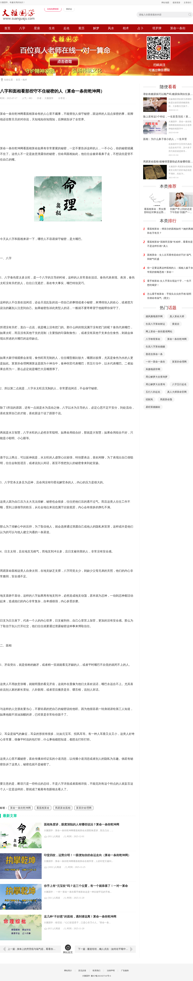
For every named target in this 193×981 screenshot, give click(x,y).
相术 (126, 28)
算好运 (69, 9)
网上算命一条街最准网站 (159, 331)
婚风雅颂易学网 (154, 316)
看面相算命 (43, 807)
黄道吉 (175, 324)
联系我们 (96, 970)
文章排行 (187, 2)
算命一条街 (177, 28)
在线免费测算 (53, 9)
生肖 (52, 28)
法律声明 (111, 970)
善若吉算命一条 (154, 354)
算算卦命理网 (84, 807)
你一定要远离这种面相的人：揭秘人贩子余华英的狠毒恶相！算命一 (170, 270)
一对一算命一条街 (155, 361)
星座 (37, 28)
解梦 (96, 28)
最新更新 (176, 2)
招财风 (149, 399)
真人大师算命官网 (177, 392)
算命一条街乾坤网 (20, 807)
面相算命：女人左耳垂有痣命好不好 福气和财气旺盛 (169, 257)
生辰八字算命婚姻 (155, 346)
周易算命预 (166, 399)
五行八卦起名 (153, 392)
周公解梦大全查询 (155, 384)
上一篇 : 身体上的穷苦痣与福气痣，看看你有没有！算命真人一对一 (32, 949)
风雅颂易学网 (153, 369)
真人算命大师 (177, 316)
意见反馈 (82, 970)
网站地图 (165, 2)
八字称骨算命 (153, 339)
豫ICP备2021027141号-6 (101, 976)
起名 (67, 28)
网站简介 (68, 970)
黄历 (81, 28)
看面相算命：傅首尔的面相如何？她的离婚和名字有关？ (170, 231)
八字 (22, 28)
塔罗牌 (156, 28)
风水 (111, 28)
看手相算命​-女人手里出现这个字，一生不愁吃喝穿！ (169, 283)
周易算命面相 (62, 807)
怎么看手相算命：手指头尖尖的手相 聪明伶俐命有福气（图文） (169, 296)
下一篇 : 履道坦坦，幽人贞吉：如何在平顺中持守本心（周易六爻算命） (107, 949)
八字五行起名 (179, 384)
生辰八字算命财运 (155, 324)
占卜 (141, 28)
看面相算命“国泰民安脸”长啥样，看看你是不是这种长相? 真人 (170, 244)
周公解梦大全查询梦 (156, 377)
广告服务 (125, 970)
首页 (7, 28)
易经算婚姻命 (153, 407)
